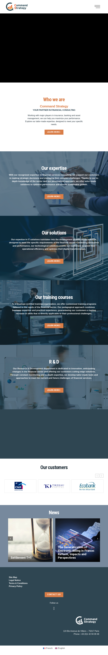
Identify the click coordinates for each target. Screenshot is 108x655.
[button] (102, 476)
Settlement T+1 (21, 557)
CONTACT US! (54, 594)
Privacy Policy (15, 586)
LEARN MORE (54, 132)
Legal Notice (15, 580)
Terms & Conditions (18, 583)
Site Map (13, 577)
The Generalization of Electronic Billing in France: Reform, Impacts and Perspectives (76, 552)
